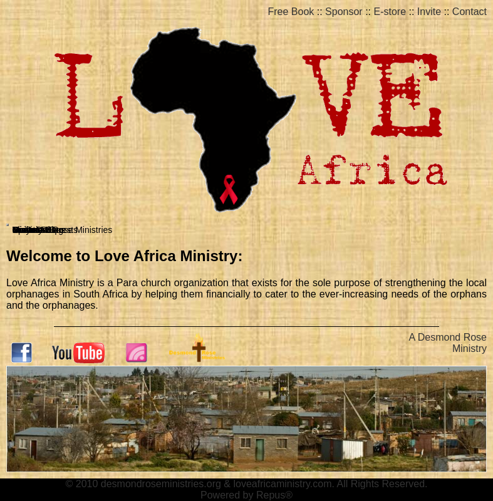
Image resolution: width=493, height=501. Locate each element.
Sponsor (344, 11)
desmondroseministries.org (161, 483)
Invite (429, 11)
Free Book (291, 11)
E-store (389, 11)
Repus (270, 495)
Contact (469, 11)
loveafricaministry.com (282, 483)
